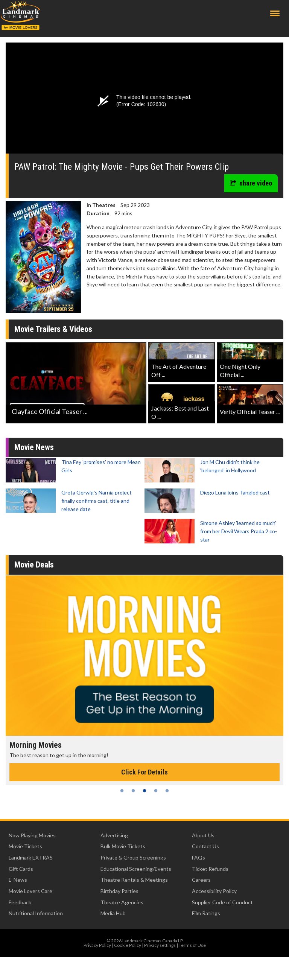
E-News (18, 879)
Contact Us (205, 846)
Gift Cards (21, 869)
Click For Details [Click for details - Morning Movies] (144, 772)
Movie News (34, 447)
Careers (201, 879)
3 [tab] (144, 790)
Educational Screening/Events (135, 869)
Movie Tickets (25, 846)
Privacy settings (160, 945)
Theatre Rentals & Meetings (134, 879)
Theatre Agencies (121, 902)
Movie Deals (34, 564)
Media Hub (113, 913)
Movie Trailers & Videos (53, 329)
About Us (203, 835)
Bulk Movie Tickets (122, 846)
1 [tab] (122, 790)
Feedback (20, 902)
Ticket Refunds (210, 869)
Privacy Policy (97, 945)
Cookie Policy (127, 945)
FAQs (198, 857)
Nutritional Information (36, 913)
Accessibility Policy (214, 891)
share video (251, 183)
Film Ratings (206, 913)
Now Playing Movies (32, 835)
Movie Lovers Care (30, 891)
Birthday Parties (119, 891)
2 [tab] (133, 790)
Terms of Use (192, 945)
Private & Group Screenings (133, 857)
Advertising (114, 835)
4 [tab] (156, 790)
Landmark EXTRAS (31, 857)
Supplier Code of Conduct (222, 902)
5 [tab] (167, 790)
